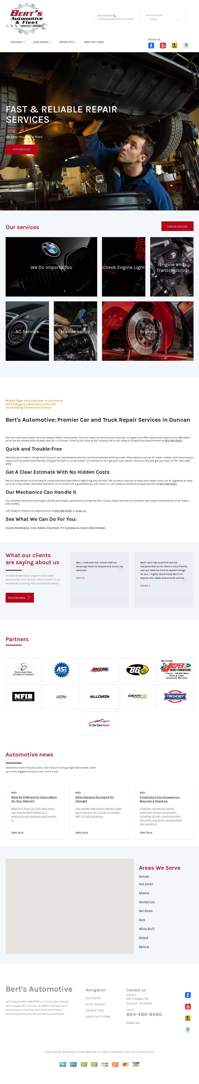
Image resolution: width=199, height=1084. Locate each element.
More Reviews (19, 597)
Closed (153, 19)
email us (81, 510)
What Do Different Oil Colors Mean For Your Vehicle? (34, 799)
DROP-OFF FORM (94, 42)
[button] (70, 903)
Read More (17, 832)
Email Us (133, 1022)
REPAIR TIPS (66, 42)
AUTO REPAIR (40, 42)
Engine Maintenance (17, 527)
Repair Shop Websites (82, 1051)
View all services (177, 226)
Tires (33, 527)
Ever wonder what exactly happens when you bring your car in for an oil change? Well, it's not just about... (98, 812)
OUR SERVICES (22, 149)
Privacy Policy (145, 1051)
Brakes (41, 527)
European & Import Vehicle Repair (85, 527)
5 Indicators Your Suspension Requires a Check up (160, 799)
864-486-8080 (105, 15)
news (14, 792)
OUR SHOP (16, 42)
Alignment (53, 527)
